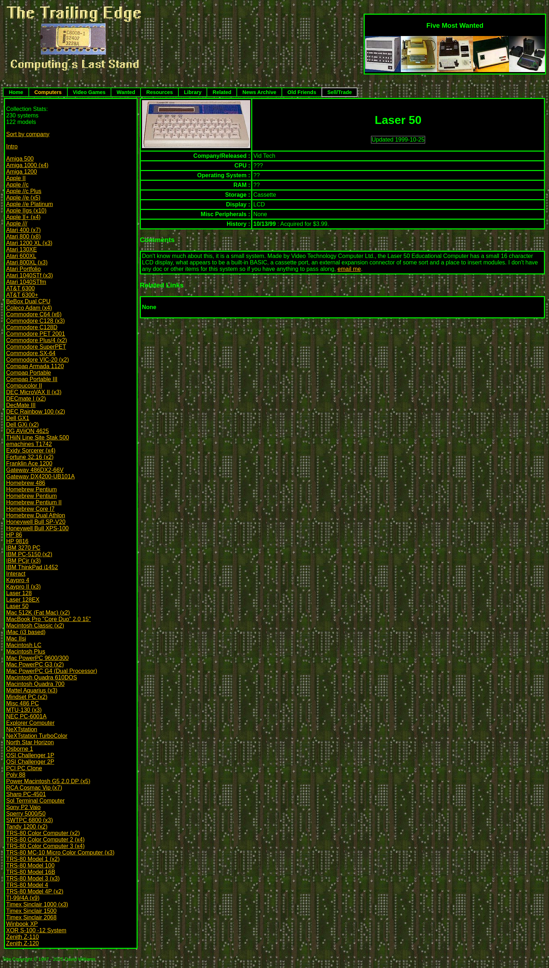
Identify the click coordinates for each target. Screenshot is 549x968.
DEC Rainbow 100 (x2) (35, 412)
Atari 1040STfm (26, 282)
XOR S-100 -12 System (36, 930)
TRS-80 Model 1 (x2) (33, 859)
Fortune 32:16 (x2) (30, 457)
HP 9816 (17, 541)
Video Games (89, 92)
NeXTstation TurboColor (36, 736)
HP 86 (14, 535)
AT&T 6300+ (22, 295)
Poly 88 (15, 775)
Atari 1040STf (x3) (29, 275)
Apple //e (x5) (23, 198)
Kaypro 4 (17, 580)
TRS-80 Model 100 (30, 865)
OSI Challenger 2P (30, 762)
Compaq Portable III (31, 379)
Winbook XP (22, 924)
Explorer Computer (30, 723)
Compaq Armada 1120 (35, 366)
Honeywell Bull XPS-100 (37, 528)
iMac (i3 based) (25, 632)
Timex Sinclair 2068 (31, 917)
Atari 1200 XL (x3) (29, 243)
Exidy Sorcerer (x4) (31, 450)
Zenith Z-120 (22, 943)
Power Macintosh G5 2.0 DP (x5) (48, 781)
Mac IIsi (16, 638)
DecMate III (21, 405)
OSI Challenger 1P (30, 755)
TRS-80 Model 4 (27, 885)
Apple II (16, 178)
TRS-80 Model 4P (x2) (34, 891)
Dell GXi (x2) (22, 424)
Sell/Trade (339, 92)
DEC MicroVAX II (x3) (34, 392)
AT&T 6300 (20, 288)
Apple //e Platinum (29, 204)
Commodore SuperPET (36, 347)
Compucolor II (24, 386)
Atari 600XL (21, 256)
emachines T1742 (29, 444)
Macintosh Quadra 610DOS (41, 677)
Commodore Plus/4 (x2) (36, 340)
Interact (15, 574)
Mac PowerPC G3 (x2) (35, 664)
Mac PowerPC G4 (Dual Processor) (51, 671)
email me (349, 269)
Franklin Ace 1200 (29, 463)
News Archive (259, 92)
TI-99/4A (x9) (22, 898)
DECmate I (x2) (26, 399)
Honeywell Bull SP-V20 (36, 522)
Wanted (126, 92)
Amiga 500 (20, 159)
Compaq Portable (28, 373)
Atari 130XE (21, 249)
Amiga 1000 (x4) (27, 165)
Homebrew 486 (25, 483)
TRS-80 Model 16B (30, 872)
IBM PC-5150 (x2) (29, 554)
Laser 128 (19, 593)
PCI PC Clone (24, 768)
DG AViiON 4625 (27, 431)
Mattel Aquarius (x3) (31, 690)
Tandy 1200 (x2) (27, 827)
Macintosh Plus (25, 651)
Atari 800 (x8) (23, 236)
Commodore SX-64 (31, 353)
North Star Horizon (30, 742)
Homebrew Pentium (31, 489)
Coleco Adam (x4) (29, 308)
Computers (48, 92)
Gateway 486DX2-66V (34, 470)
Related (222, 92)
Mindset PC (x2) (27, 697)
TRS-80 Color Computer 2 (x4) (45, 840)
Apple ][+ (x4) (23, 217)
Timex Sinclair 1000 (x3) (37, 904)
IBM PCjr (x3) (23, 561)
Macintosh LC (23, 645)
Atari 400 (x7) (23, 230)
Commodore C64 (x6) (34, 314)
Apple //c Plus (23, 191)
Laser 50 (17, 606)
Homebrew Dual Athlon (35, 515)
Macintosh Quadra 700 (35, 684)
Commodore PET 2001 (35, 334)
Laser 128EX (23, 600)
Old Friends (301, 92)
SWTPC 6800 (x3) (29, 820)
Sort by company (27, 134)
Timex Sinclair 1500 (31, 911)
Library (193, 92)
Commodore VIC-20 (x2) (37, 360)
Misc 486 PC (22, 703)
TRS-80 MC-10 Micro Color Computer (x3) (60, 852)
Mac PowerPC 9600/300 (37, 658)
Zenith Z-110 (22, 937)
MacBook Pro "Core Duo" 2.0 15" (48, 619)
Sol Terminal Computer (35, 801)
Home (16, 92)
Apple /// (16, 223)
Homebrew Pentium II (34, 502)
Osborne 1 (19, 749)
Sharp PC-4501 (26, 794)
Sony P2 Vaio (23, 807)
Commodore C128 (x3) (35, 321)
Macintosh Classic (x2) (35, 626)
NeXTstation (21, 729)
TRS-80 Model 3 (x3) (33, 878)
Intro (12, 146)
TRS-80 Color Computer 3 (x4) (45, 846)
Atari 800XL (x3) (27, 262)
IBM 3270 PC (23, 548)
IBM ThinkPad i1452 (32, 567)
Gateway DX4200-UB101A (40, 476)
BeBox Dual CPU (28, 301)
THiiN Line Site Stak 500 (37, 437)
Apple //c (17, 185)
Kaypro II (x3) (23, 587)
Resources (159, 92)
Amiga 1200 (21, 172)
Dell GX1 (17, 418)
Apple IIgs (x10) (26, 211)
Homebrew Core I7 (30, 509)
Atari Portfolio (23, 269)
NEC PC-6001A (26, 716)
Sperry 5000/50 (25, 814)
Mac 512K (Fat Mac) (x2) (38, 613)
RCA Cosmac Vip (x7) (34, 788)
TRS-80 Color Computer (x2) (43, 833)
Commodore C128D (31, 327)
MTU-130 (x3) (24, 710)
